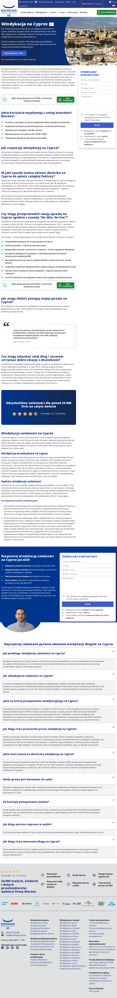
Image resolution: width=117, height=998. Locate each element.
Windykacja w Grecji (68, 939)
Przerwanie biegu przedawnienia (96, 935)
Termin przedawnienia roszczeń (98, 924)
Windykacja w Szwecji (69, 960)
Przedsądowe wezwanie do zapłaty (100, 982)
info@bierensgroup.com (16, 935)
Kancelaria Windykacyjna (41, 962)
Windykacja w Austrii (69, 923)
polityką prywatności (90, 596)
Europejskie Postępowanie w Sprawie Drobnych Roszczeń (42, 945)
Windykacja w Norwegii (70, 950)
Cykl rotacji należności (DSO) (101, 962)
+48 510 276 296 (12, 932)
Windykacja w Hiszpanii (70, 941)
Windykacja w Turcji (68, 963)
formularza (48, 155)
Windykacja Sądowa (38, 931)
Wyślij (97, 125)
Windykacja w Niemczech (70, 947)
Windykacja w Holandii (69, 944)
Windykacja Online (38, 925)
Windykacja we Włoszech (70, 968)
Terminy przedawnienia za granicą (100, 929)
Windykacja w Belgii (68, 925)
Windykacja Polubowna (40, 928)
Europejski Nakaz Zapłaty (41, 949)
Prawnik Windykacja (39, 959)
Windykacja (41, 12)
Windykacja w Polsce (39, 923)
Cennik (53, 12)
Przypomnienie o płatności (100, 975)
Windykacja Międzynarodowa (42, 941)
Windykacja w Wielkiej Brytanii (73, 966)
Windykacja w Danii (68, 931)
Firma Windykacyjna (38, 965)
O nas (61, 12)
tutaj (58, 232)
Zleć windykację (68, 99)
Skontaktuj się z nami (14, 53)
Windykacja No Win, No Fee (42, 933)
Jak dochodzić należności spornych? (99, 953)
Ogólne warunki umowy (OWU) (102, 968)
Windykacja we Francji (69, 936)
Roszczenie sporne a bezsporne (102, 949)
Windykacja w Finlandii (69, 933)
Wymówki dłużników (97, 965)
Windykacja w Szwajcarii (70, 958)
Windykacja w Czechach (70, 928)
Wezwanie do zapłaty (98, 978)
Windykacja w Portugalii (70, 952)
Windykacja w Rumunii (69, 955)
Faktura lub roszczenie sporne (102, 946)
